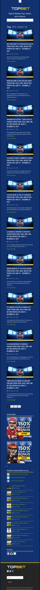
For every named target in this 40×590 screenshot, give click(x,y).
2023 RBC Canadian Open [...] (20, 510)
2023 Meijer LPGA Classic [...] (20, 498)
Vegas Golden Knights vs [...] (20, 529)
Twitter (8, 571)
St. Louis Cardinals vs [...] (19, 492)
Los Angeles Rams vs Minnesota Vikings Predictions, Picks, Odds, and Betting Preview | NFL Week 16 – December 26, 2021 (20, 161)
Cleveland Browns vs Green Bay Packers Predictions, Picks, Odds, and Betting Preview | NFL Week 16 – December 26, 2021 (19, 347)
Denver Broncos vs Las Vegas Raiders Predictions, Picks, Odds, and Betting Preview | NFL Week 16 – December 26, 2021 (19, 272)
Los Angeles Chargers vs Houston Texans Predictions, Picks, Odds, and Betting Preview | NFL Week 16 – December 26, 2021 (19, 235)
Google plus (13, 571)
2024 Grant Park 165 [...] (19, 486)
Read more (10, 61)
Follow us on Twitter (18, 477)
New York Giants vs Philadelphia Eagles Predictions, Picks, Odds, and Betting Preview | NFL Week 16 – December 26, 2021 (20, 47)
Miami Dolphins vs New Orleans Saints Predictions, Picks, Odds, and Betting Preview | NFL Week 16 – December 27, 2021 (19, 84)
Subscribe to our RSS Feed (19, 474)
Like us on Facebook (17, 480)
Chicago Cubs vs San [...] (19, 541)
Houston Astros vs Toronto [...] (20, 535)
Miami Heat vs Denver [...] (19, 504)
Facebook (10, 571)
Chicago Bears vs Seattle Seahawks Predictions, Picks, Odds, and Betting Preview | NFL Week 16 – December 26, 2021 (19, 198)
